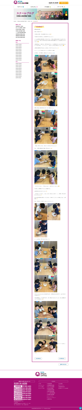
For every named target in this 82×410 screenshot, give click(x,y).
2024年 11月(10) (18, 44)
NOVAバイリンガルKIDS (63, 388)
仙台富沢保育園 (50, 388)
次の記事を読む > (62, 358)
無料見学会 (50, 399)
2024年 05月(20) (18, 53)
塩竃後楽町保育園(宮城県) (20, 35)
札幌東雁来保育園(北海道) (20, 34)
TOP (40, 383)
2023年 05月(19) (18, 74)
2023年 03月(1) (18, 77)
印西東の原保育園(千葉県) (22, 21)
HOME (15, 21)
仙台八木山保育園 (51, 386)
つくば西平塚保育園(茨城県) (21, 32)
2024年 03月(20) (18, 56)
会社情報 (60, 383)
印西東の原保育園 (51, 394)
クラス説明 (41, 386)
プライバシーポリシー (52, 397)
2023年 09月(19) (18, 68)
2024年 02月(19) (18, 58)
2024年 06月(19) (18, 52)
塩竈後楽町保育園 (51, 389)
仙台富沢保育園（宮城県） (20, 29)
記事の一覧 (30, 21)
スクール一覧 (41, 388)
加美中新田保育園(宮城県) (20, 37)
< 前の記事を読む (38, 358)
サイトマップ (61, 385)
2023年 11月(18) (18, 65)
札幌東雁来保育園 (51, 385)
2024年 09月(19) (18, 47)
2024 (17, 42)
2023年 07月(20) (18, 71)
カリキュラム (41, 385)
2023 (17, 61)
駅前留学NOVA (62, 386)
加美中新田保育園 (51, 391)
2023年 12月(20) (18, 63)
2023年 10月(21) (18, 66)
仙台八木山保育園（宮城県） (21, 27)
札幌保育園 (50, 383)
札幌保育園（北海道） (20, 26)
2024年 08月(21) (18, 49)
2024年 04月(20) (18, 55)
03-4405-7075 (18, 404)
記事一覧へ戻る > (63, 364)
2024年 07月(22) (18, 50)
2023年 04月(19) (18, 76)
